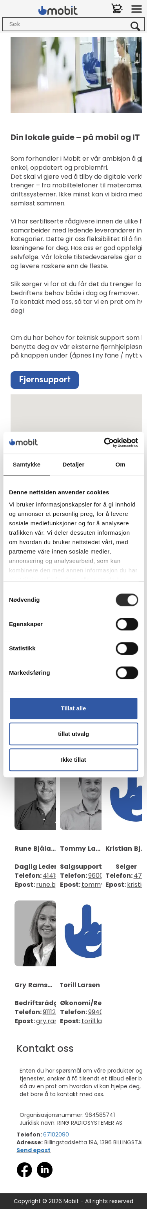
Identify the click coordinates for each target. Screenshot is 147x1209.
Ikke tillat (73, 759)
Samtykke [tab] (26, 464)
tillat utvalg (73, 733)
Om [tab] (120, 464)
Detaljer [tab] (74, 464)
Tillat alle (73, 708)
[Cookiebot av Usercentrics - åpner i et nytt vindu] (104, 442)
